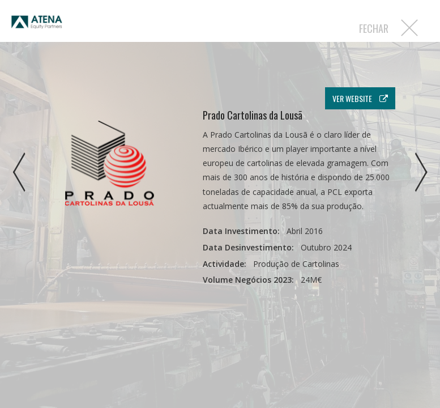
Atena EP (36, 27)
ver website (360, 98)
